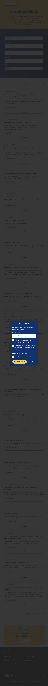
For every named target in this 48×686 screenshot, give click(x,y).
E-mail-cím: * (16, 333)
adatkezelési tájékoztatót (22, 342)
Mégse (32, 361)
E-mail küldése (18, 361)
